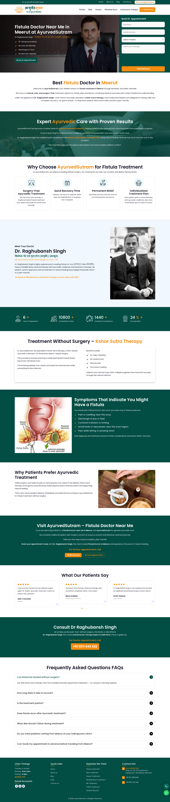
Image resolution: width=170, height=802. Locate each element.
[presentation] (138, 60)
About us (54, 773)
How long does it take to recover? (35, 692)
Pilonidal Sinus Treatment (95, 780)
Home (101, 2)
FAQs (52, 780)
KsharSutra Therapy (129, 9)
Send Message (143, 69)
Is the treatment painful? (30, 703)
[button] (82, 608)
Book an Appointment (145, 2)
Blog (118, 2)
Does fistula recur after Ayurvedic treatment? (41, 713)
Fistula (82, 9)
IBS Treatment (91, 783)
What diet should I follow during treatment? (40, 723)
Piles (90, 9)
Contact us (55, 783)
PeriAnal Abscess (92, 790)
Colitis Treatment (93, 787)
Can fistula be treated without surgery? (38, 677)
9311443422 (147, 9)
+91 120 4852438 (132, 777)
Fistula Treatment (93, 769)
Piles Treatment (92, 773)
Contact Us (127, 2)
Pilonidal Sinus (111, 9)
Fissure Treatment (93, 776)
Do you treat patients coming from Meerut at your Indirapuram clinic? (54, 733)
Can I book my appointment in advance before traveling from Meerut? (55, 743)
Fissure (98, 9)
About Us (109, 2)
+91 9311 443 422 (73, 555)
